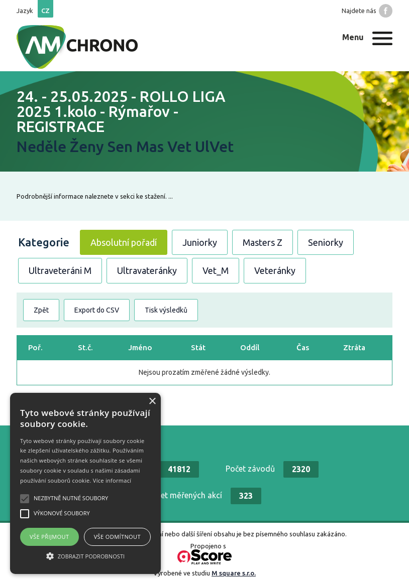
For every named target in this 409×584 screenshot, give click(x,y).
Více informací (112, 480)
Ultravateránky (147, 270)
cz (45, 10)
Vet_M (215, 270)
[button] (85, 556)
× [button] (152, 401)
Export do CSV (96, 310)
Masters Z (262, 242)
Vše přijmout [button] (49, 536)
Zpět (41, 310)
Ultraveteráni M (60, 270)
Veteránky (274, 270)
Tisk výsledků (166, 310)
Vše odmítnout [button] (117, 536)
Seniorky (325, 242)
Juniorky (199, 242)
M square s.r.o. (234, 572)
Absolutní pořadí (123, 242)
